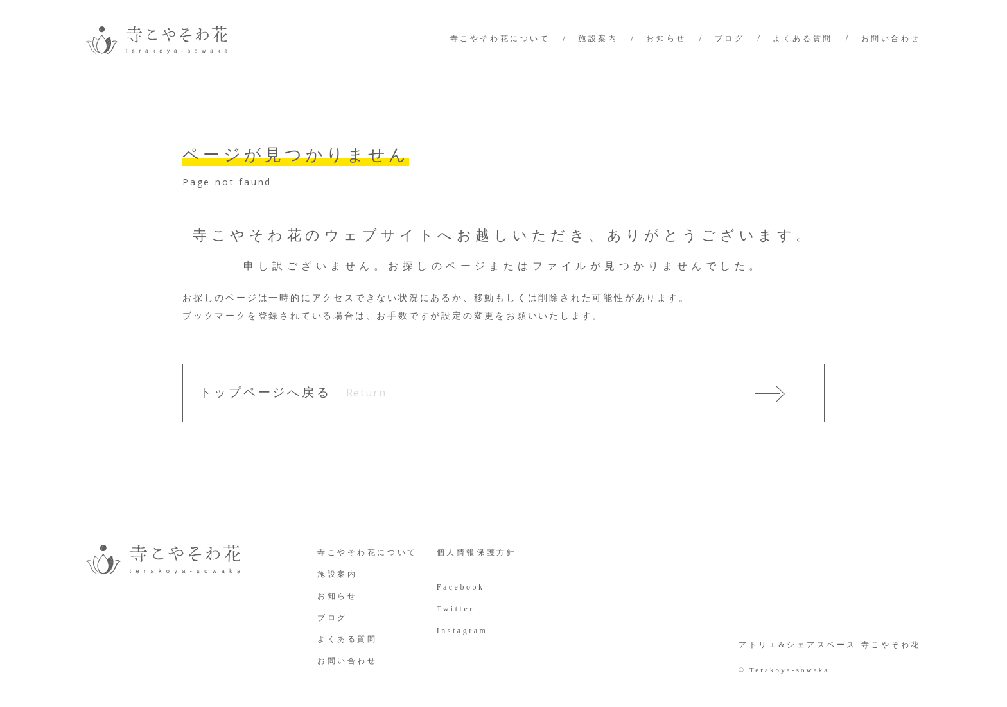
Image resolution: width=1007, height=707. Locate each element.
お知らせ (666, 38)
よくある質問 (802, 38)
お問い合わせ (891, 38)
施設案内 (598, 38)
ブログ (730, 38)
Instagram (462, 630)
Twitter (456, 608)
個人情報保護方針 (477, 552)
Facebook (461, 587)
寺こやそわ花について (500, 38)
